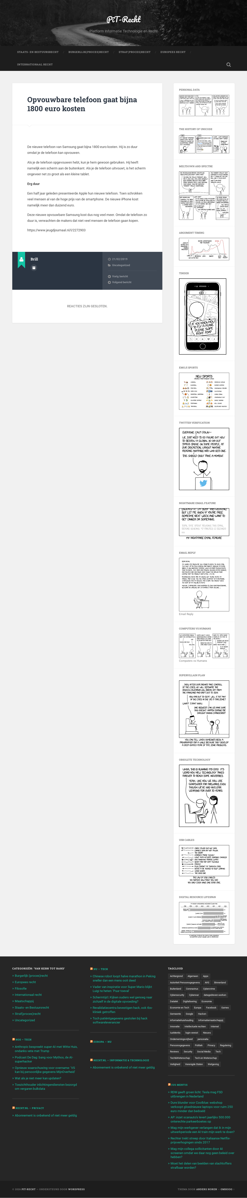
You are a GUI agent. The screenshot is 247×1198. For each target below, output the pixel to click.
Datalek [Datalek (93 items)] (174, 1001)
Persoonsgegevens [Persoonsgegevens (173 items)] (181, 1046)
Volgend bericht (121, 282)
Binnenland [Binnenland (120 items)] (224, 982)
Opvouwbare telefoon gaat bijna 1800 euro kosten (83, 104)
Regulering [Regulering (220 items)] (176, 1052)
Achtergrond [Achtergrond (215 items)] (177, 976)
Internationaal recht (28, 995)
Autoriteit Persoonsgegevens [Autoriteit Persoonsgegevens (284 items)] (186, 982)
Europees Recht (173, 52)
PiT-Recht (123, 19)
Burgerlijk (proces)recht (31, 976)
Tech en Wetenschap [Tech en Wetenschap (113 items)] (218, 1059)
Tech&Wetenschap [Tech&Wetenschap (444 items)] (190, 1059)
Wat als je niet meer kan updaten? (38, 1077)
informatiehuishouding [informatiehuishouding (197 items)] (183, 1020)
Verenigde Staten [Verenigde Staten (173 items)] (195, 1065)
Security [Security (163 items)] (206, 1052)
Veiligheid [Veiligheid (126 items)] (175, 1065)
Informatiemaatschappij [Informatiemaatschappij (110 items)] (214, 1020)
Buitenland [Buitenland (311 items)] (176, 989)
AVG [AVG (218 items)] (210, 982)
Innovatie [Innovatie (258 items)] (175, 1027)
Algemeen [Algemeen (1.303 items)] (194, 976)
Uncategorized (121, 265)
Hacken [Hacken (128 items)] (217, 1014)
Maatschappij (24, 1001)
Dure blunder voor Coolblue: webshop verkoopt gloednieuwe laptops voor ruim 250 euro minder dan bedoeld (202, 1108)
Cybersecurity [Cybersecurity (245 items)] (178, 995)
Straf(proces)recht (28, 1014)
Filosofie (21, 988)
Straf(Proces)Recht (135, 52)
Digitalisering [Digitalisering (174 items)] (191, 1001)
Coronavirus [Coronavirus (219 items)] (194, 989)
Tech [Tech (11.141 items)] (172, 1059)
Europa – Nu (102, 1041)
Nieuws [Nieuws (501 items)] (209, 1033)
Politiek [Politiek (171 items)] (201, 1046)
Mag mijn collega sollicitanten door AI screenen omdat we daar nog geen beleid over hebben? (202, 1153)
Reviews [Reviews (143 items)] (191, 1052)
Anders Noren (206, 1189)
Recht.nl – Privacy (30, 1107)
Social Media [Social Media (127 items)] (222, 1052)
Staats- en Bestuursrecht (38, 52)
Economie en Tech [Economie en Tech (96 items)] (180, 1008)
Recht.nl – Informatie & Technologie (122, 1059)
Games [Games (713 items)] (174, 1014)
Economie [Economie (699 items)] (208, 1001)
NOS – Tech (24, 1039)
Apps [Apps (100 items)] (208, 976)
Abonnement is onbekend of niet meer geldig (46, 1114)
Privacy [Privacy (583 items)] (214, 1046)
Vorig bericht (120, 276)
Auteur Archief (34, 268)
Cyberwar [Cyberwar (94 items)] (196, 995)
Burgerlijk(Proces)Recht (89, 52)
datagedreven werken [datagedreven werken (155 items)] (219, 995)
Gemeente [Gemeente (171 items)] (189, 1014)
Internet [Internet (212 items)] (217, 1027)
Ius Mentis (179, 1086)
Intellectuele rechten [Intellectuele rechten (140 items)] (197, 1027)
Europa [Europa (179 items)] (199, 1008)
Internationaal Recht (35, 64)
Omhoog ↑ (228, 1189)
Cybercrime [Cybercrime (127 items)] (212, 989)
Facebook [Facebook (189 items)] (214, 1008)
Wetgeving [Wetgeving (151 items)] (216, 1065)
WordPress (76, 1189)
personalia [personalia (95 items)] (206, 1039)
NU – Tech (101, 969)
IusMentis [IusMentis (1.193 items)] (175, 1033)
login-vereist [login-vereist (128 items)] (193, 1033)
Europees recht (25, 982)
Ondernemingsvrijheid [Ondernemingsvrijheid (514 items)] (182, 1039)
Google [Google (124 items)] (204, 1014)
